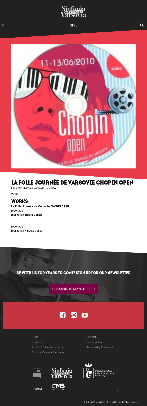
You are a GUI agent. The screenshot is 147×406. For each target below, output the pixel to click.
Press (35, 337)
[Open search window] (142, 25)
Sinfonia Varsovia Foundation (48, 352)
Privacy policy (94, 342)
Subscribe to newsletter (72, 289)
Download (37, 342)
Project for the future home (48, 347)
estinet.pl (135, 402)
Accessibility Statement (100, 347)
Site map (92, 337)
